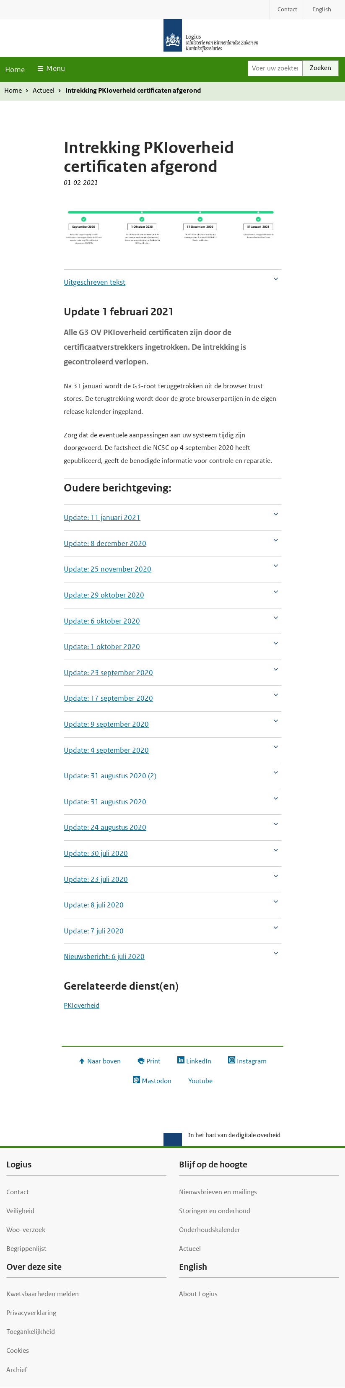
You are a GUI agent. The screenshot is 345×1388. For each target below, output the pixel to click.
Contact (17, 1192)
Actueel (43, 90)
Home (15, 69)
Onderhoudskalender (209, 1229)
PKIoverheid (81, 1005)
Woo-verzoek (25, 1229)
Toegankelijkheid (30, 1331)
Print (153, 1061)
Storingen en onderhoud (214, 1210)
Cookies (17, 1350)
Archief (16, 1369)
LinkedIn (198, 1061)
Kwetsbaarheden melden (42, 1293)
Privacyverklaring (31, 1312)
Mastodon (156, 1080)
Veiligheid (20, 1210)
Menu (55, 68)
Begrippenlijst (26, 1248)
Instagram (252, 1061)
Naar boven (104, 1061)
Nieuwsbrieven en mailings (218, 1192)
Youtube (200, 1080)
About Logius (198, 1293)
